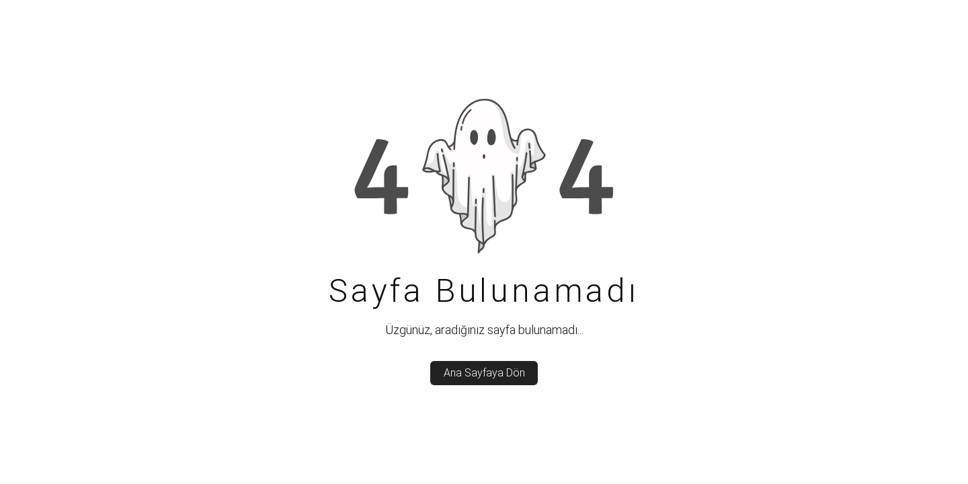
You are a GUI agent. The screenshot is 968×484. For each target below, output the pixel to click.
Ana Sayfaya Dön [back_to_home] (484, 372)
